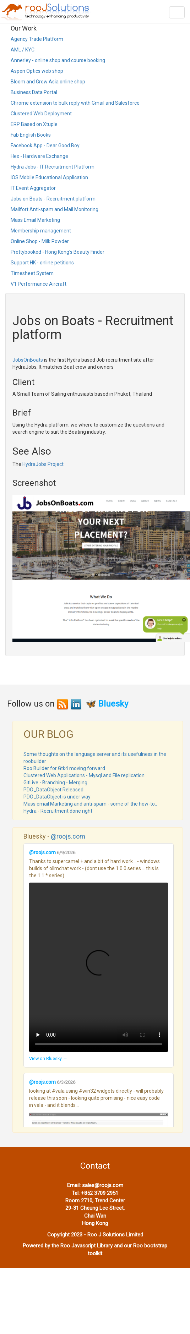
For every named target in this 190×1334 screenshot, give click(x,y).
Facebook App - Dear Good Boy (45, 145)
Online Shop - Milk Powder (40, 241)
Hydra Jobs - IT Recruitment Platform (52, 167)
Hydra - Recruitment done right (57, 811)
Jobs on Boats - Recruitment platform (53, 199)
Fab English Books (31, 135)
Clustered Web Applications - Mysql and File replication (84, 775)
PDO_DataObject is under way (57, 797)
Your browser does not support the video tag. (98, 967)
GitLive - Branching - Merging (55, 782)
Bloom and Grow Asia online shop (48, 81)
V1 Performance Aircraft (38, 284)
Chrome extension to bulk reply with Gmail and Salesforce (75, 103)
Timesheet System (32, 273)
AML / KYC (22, 50)
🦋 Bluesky (107, 704)
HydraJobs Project (43, 464)
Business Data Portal (34, 92)
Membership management (41, 231)
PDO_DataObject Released (53, 789)
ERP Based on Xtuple (34, 124)
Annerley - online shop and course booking (58, 60)
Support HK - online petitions (42, 262)
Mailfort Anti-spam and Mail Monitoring (54, 209)
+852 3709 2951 (99, 1193)
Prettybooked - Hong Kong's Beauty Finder (57, 252)
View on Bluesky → (48, 1058)
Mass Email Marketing (35, 220)
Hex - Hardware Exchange (39, 156)
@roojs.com (68, 836)
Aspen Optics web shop (37, 71)
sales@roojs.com (102, 1185)
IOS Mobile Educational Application (49, 177)
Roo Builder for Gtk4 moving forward (64, 768)
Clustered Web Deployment (41, 113)
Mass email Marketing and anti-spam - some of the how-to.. (90, 804)
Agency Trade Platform (37, 39)
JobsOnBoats (27, 360)
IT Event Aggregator (33, 188)
